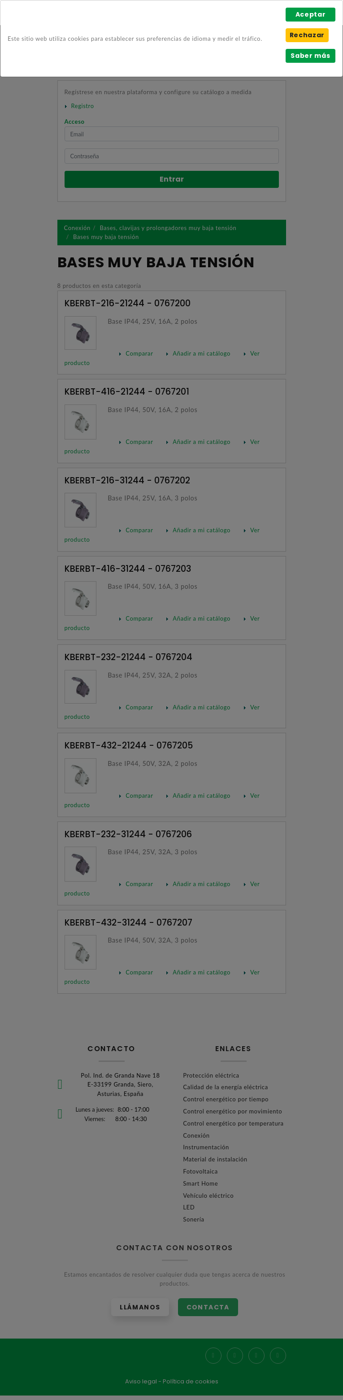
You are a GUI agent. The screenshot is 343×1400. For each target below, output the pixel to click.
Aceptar (310, 14)
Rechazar (307, 34)
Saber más (310, 55)
